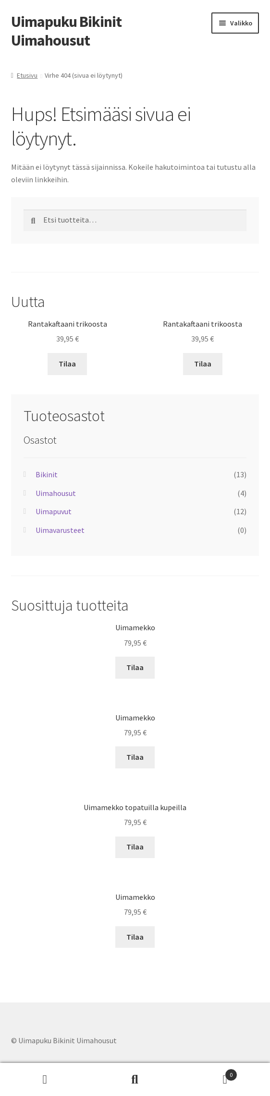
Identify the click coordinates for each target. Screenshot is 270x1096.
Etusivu (27, 75)
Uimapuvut (54, 511)
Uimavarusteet (60, 530)
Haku (135, 1079)
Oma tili (45, 1079)
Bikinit (47, 474)
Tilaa (67, 363)
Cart (209, 1072)
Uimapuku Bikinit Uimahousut (66, 31)
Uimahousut (56, 493)
